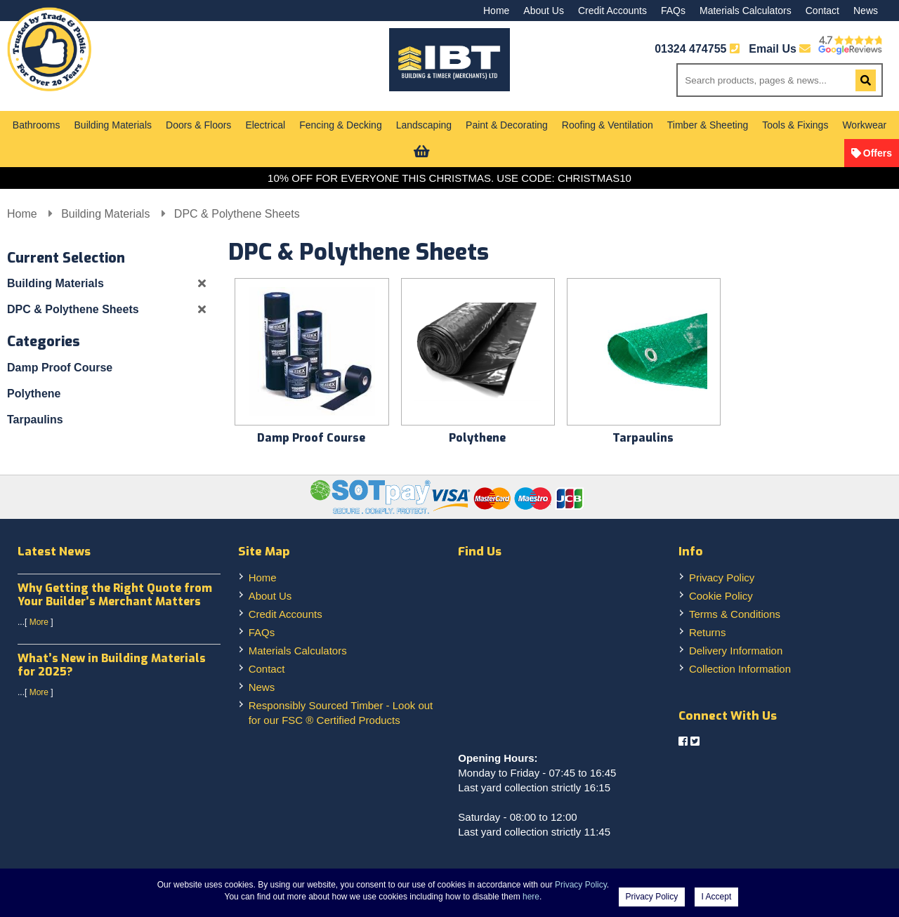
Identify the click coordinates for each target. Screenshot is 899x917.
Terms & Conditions (734, 614)
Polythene (33, 394)
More (38, 622)
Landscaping (424, 125)
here (531, 897)
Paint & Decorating (507, 125)
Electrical (265, 125)
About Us (543, 10)
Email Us (780, 49)
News (865, 10)
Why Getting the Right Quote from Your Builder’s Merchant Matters (115, 595)
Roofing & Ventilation (607, 125)
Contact (822, 10)
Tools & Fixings (795, 125)
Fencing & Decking (340, 125)
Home (496, 10)
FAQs (673, 10)
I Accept (717, 897)
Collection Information (740, 669)
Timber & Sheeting (707, 125)
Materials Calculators (746, 10)
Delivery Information (735, 651)
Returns (707, 632)
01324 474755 (690, 49)
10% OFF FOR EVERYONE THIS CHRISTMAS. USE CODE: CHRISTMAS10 (449, 178)
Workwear (864, 125)
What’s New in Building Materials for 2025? (112, 665)
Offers (877, 153)
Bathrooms (36, 125)
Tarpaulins (35, 419)
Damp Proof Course (59, 368)
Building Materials (113, 125)
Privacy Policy (721, 577)
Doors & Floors (198, 125)
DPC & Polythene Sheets (237, 214)
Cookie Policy (721, 596)
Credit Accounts (612, 10)
